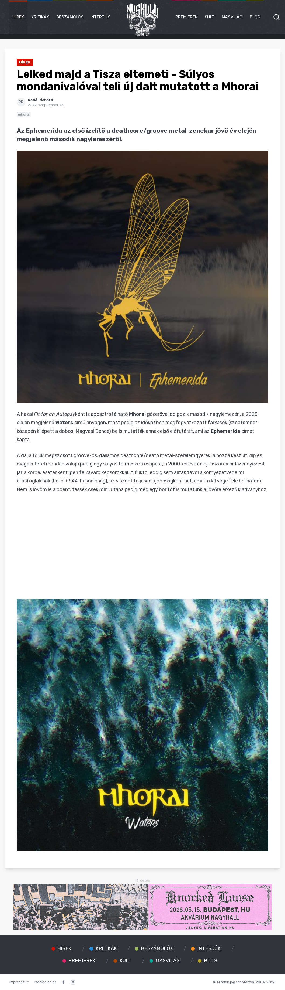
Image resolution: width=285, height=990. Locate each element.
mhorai (24, 114)
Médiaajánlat (45, 982)
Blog (255, 16)
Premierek (186, 16)
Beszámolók (69, 16)
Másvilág (232, 16)
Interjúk (100, 16)
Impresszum (19, 982)
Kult (209, 16)
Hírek (18, 16)
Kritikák (40, 16)
